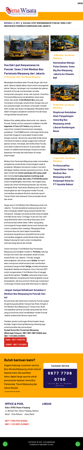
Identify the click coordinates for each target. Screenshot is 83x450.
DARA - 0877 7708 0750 (15, 340)
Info (18, 23)
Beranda (8, 23)
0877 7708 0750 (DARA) (16, 421)
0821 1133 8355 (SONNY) (17, 424)
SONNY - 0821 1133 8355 (16, 345)
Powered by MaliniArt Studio (42, 445)
